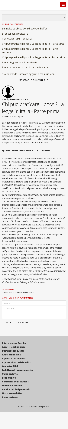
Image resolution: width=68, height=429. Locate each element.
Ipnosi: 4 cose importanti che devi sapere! (25, 67)
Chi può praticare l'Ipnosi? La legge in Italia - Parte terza (33, 43)
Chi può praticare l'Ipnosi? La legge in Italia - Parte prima (33, 57)
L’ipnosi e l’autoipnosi (13, 358)
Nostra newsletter (12, 393)
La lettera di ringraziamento (17, 370)
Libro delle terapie (12, 385)
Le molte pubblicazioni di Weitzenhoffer (24, 28)
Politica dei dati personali (16, 389)
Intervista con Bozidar (14, 343)
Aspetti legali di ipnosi (14, 346)
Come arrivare (10, 397)
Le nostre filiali (10, 366)
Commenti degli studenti (15, 381)
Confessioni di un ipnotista (17, 38)
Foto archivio (9, 377)
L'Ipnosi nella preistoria (15, 33)
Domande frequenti (13, 350)
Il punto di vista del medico (16, 362)
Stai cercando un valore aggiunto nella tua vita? (28, 74)
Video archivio (10, 373)
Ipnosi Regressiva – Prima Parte (19, 62)
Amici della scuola (11, 354)
